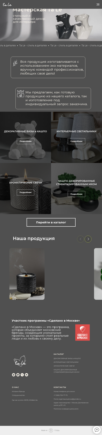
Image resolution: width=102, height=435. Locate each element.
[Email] (26, 374)
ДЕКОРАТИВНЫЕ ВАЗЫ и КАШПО (25, 131)
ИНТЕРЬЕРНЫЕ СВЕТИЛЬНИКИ (76, 131)
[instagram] (13, 374)
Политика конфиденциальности (66, 409)
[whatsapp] (18, 374)
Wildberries (33, 400)
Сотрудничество (18, 395)
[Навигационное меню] (98, 4)
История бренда (18, 391)
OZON (26, 400)
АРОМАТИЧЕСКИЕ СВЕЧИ (25, 182)
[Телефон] (22, 374)
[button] (88, 239)
